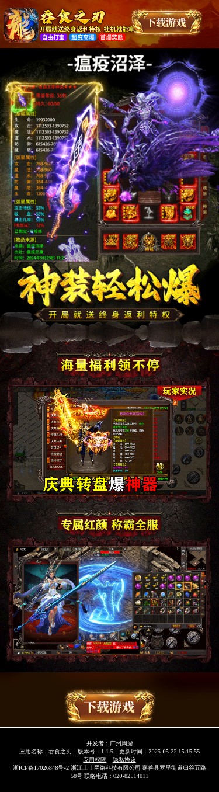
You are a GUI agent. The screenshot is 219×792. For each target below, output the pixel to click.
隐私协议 (124, 759)
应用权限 (94, 759)
